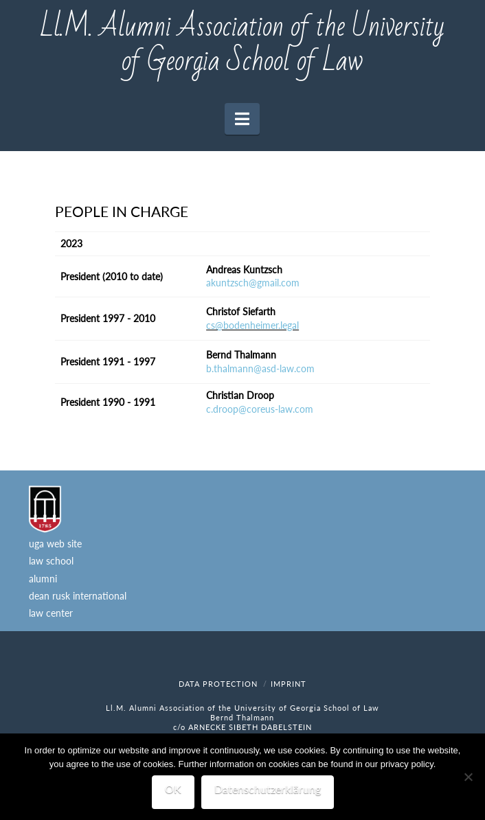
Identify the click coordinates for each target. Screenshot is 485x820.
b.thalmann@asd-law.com (260, 368)
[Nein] (468, 777)
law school (51, 561)
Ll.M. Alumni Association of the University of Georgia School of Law (242, 44)
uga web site (55, 543)
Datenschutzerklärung (267, 788)
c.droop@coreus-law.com (259, 409)
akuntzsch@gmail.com (253, 282)
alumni (43, 578)
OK (173, 788)
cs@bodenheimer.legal (252, 325)
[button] (242, 119)
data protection (218, 683)
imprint (288, 683)
